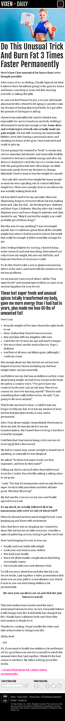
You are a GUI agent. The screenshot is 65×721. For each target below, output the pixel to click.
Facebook (34, 683)
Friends (14, 700)
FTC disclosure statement (51, 696)
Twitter (51, 683)
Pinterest (46, 683)
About (13, 696)
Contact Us (22, 700)
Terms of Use (34, 696)
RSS (56, 683)
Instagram (40, 683)
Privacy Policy (22, 696)
